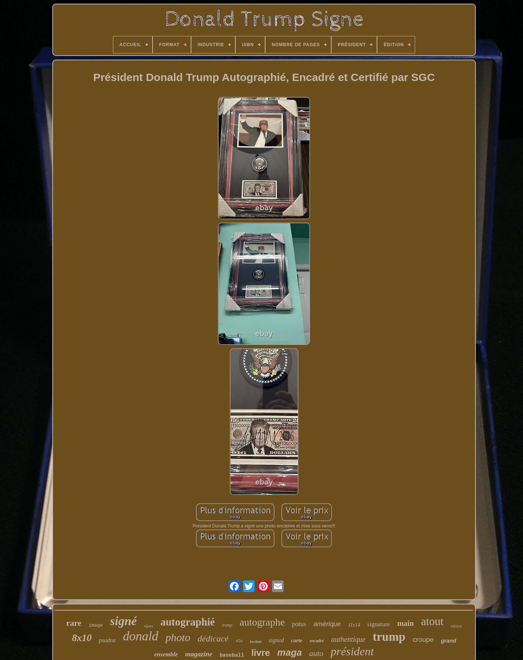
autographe (262, 622)
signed (276, 640)
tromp (227, 625)
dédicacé (213, 638)
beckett (256, 641)
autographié (188, 622)
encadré (316, 640)
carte (297, 640)
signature (378, 624)
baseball (232, 655)
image (96, 625)
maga (289, 652)
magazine (198, 654)
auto (316, 653)
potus (299, 624)
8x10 (82, 637)
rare (73, 623)
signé (123, 621)
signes (148, 626)
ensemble (166, 654)
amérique (327, 624)
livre (260, 653)
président (352, 651)
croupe (423, 639)
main (405, 623)
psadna (107, 640)
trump (389, 636)
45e (239, 640)
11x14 (354, 625)
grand (448, 640)
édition (456, 626)
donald (140, 636)
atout (432, 621)
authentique (348, 639)
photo (178, 637)
